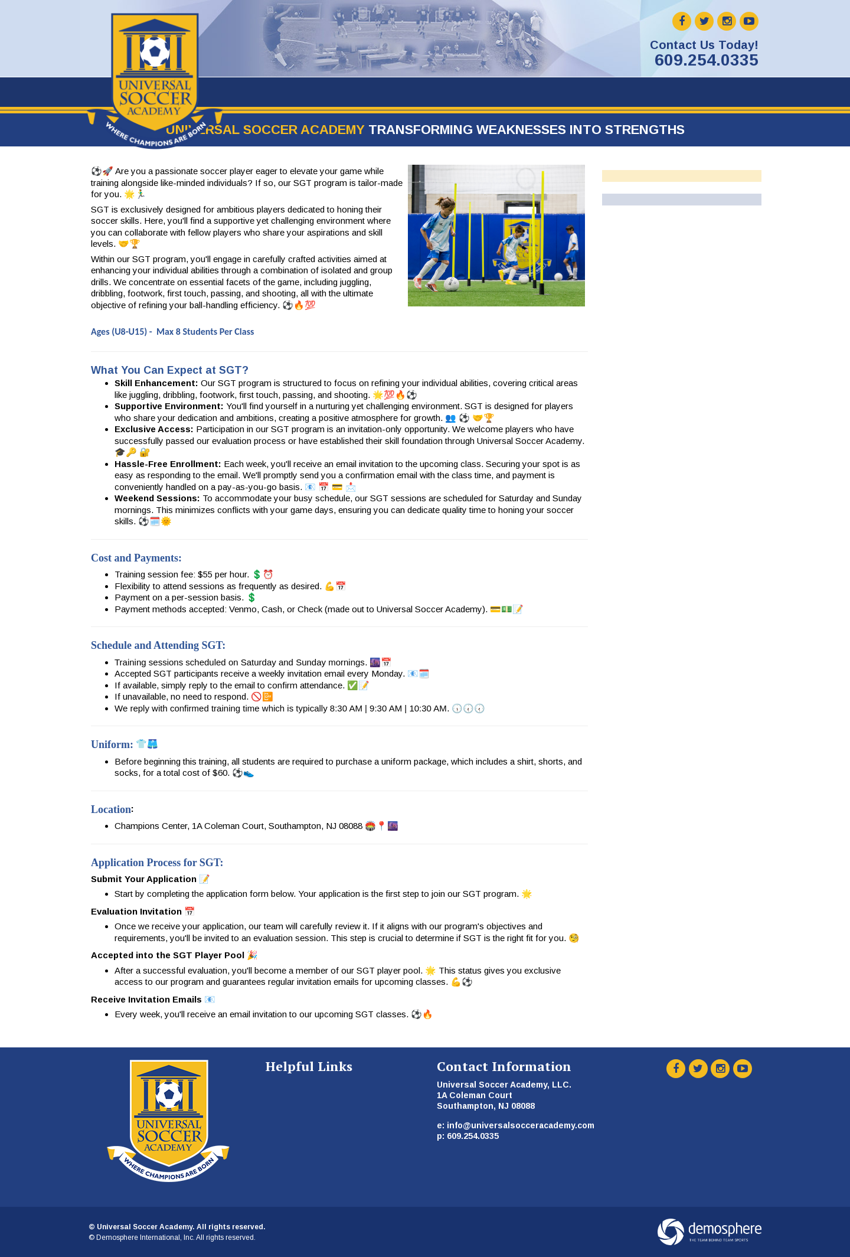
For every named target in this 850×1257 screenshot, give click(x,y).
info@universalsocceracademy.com (520, 1125)
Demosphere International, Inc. (145, 1237)
